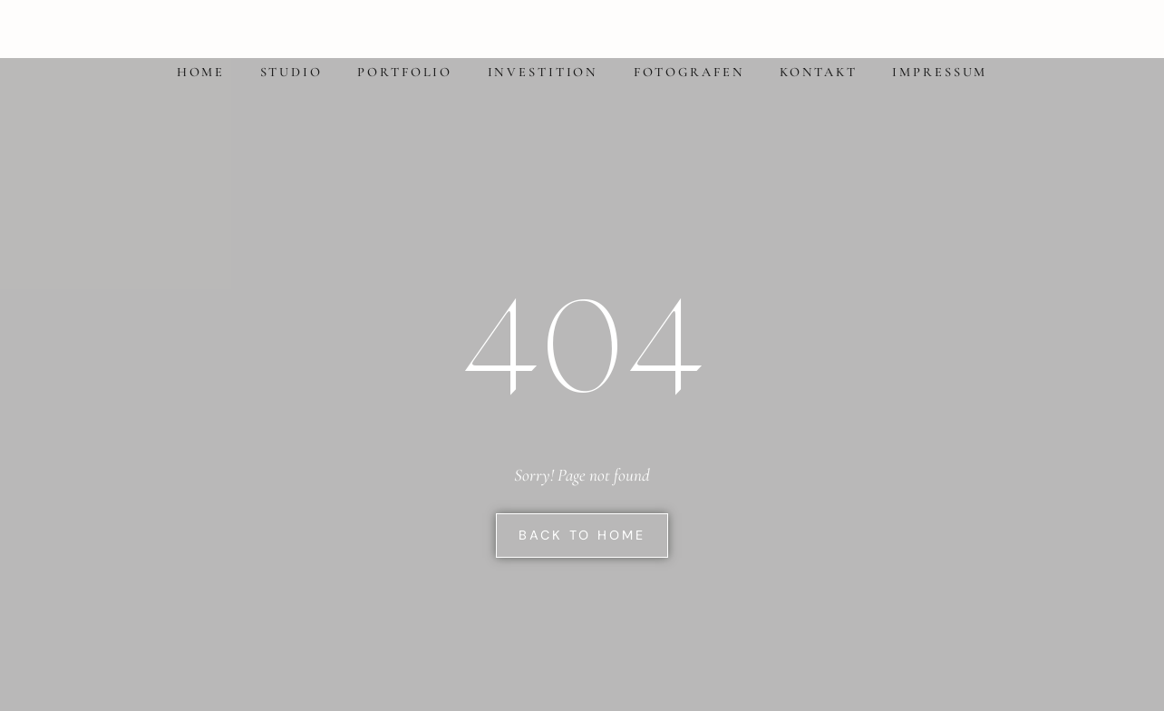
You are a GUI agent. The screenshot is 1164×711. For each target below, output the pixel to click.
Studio (291, 72)
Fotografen (689, 72)
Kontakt (819, 72)
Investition (543, 72)
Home (201, 72)
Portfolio (404, 72)
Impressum (939, 72)
